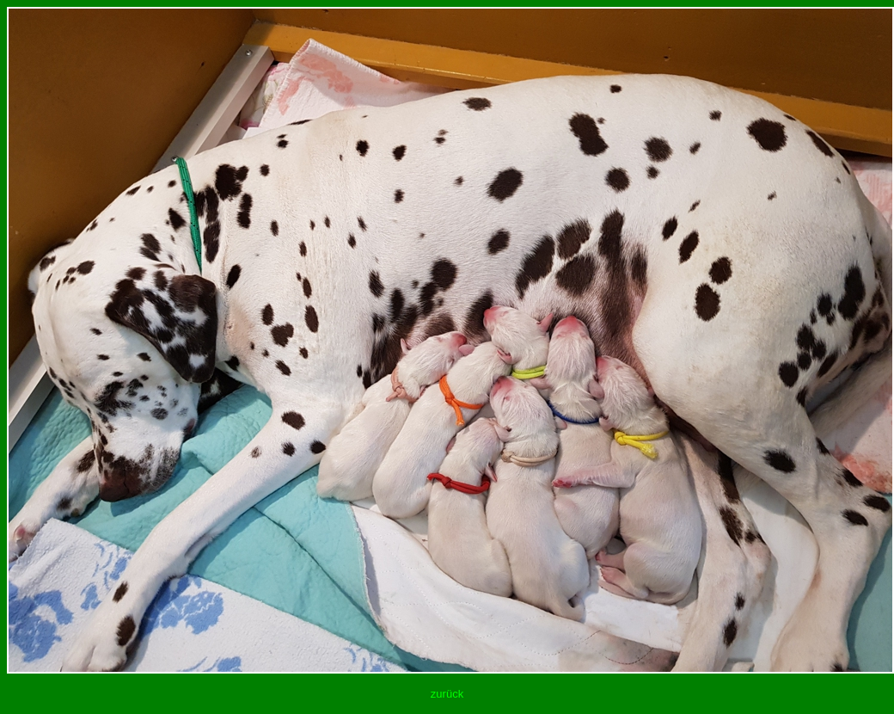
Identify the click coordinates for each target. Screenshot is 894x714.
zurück (447, 693)
